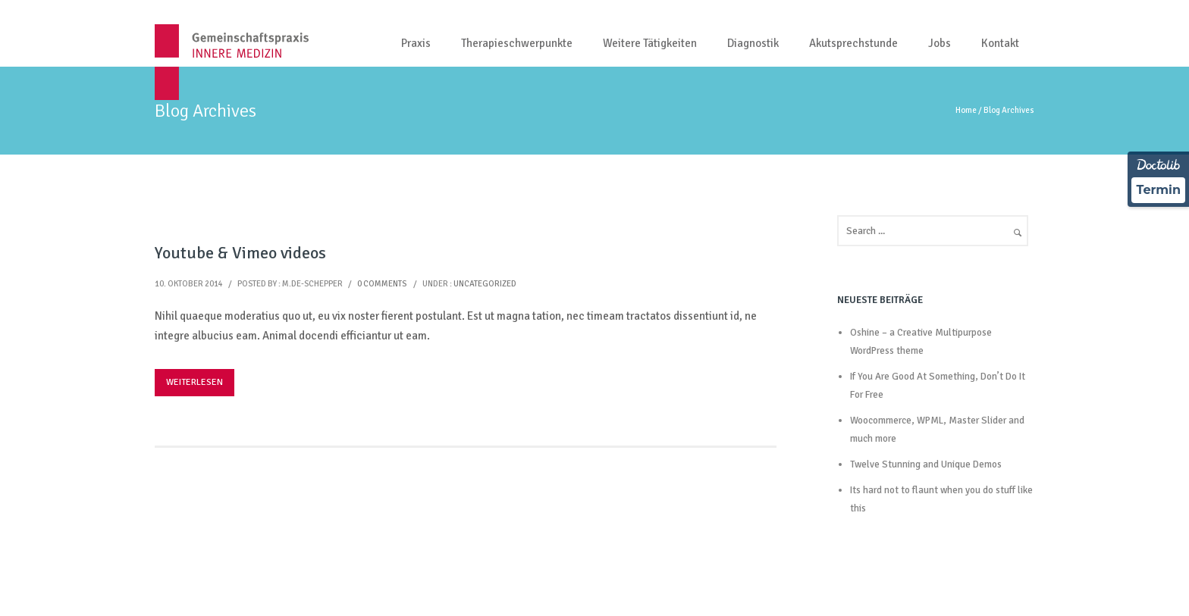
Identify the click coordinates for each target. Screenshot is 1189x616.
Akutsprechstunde (853, 43)
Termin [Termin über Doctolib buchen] (1158, 190)
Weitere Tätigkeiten (650, 43)
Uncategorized (484, 284)
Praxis (416, 43)
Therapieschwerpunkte (517, 43)
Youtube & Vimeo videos (240, 252)
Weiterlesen (194, 382)
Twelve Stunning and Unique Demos (926, 464)
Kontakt (1000, 43)
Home (966, 110)
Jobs (939, 43)
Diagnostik (753, 43)
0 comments (381, 284)
